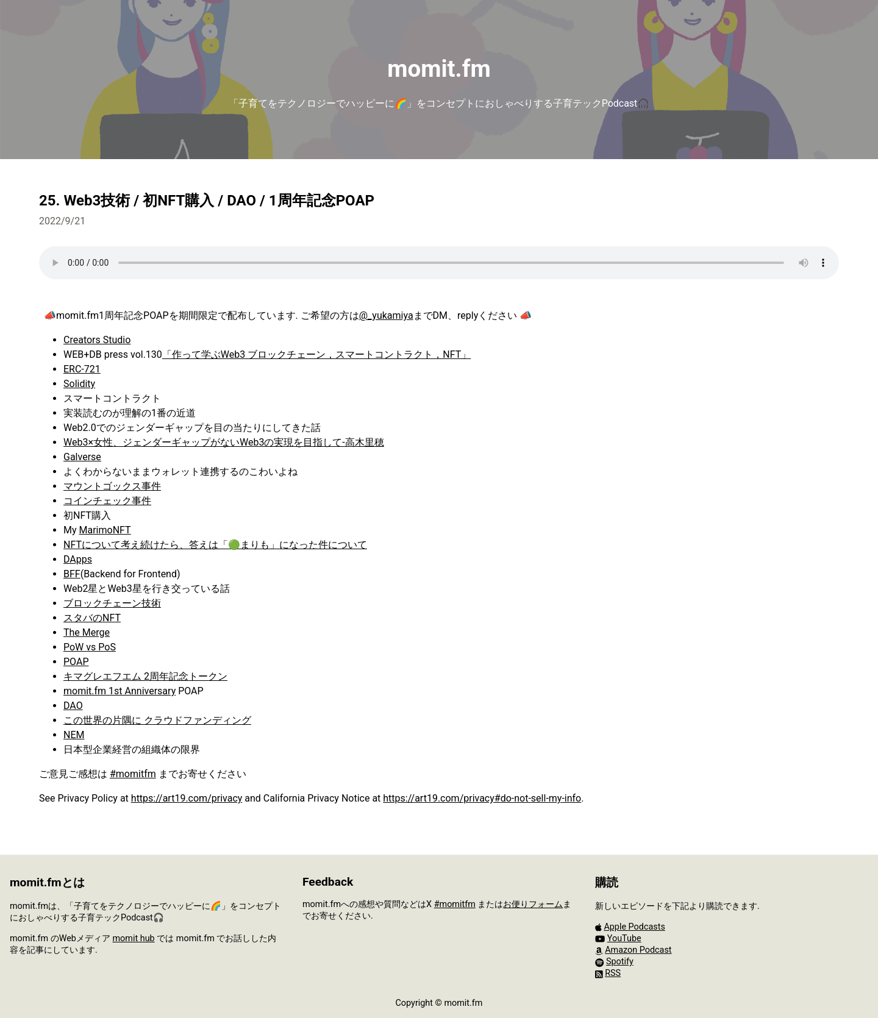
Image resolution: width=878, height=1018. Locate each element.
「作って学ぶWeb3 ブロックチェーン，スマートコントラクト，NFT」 (316, 354)
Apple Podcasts (634, 927)
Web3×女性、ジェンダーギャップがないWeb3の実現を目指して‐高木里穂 (223, 442)
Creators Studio (96, 340)
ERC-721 (82, 369)
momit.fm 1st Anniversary (119, 691)
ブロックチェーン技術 (112, 603)
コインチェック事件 (107, 501)
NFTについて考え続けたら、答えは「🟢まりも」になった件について (215, 544)
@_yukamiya (386, 315)
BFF (71, 574)
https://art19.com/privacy (187, 798)
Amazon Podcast (638, 950)
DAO (73, 705)
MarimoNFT (105, 530)
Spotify (620, 961)
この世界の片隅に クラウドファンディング (157, 720)
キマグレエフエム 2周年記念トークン (145, 676)
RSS (613, 973)
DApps (77, 559)
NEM (73, 735)
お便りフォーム (533, 904)
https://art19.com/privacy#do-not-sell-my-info (482, 798)
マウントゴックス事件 (112, 486)
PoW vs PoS (89, 647)
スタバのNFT (92, 618)
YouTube (624, 938)
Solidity (79, 384)
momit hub (133, 938)
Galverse (82, 457)
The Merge (86, 632)
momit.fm (438, 68)
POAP (75, 661)
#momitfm (133, 774)
